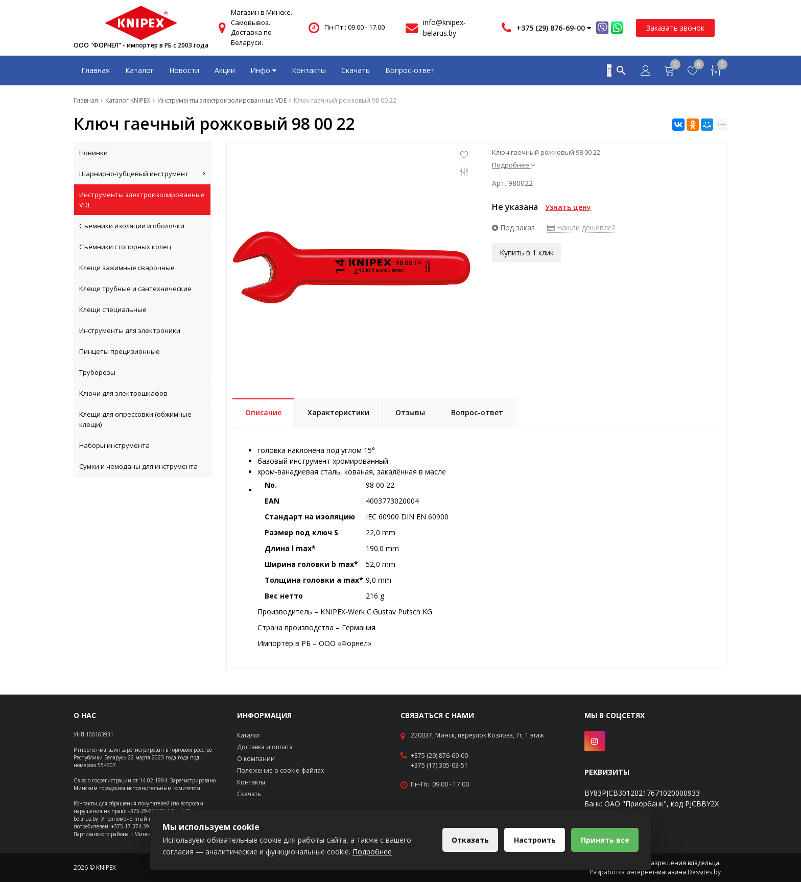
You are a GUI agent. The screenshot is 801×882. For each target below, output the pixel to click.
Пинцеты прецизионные (119, 351)
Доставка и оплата (265, 747)
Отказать (468, 840)
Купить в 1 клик (527, 252)
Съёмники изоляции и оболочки (131, 225)
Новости (184, 70)
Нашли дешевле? (581, 227)
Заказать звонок (675, 28)
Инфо (263, 70)
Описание (263, 412)
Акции (225, 70)
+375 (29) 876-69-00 (439, 756)
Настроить (534, 840)
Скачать (355, 70)
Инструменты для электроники (129, 330)
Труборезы (97, 372)
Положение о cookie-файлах (280, 770)
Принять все (604, 840)
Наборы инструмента (114, 445)
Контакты (309, 70)
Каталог (139, 70)
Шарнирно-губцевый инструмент (142, 174)
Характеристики (338, 412)
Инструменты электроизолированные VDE (142, 199)
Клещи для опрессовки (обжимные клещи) (135, 419)
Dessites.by (704, 872)
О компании (256, 758)
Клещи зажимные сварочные (127, 267)
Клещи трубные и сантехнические (135, 288)
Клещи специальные (113, 309)
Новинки (93, 152)
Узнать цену (568, 207)
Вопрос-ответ (410, 70)
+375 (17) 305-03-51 (439, 765)
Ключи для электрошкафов (123, 393)
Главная (95, 70)
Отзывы (410, 412)
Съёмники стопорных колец (125, 246)
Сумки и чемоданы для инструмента (138, 466)
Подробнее (513, 165)
